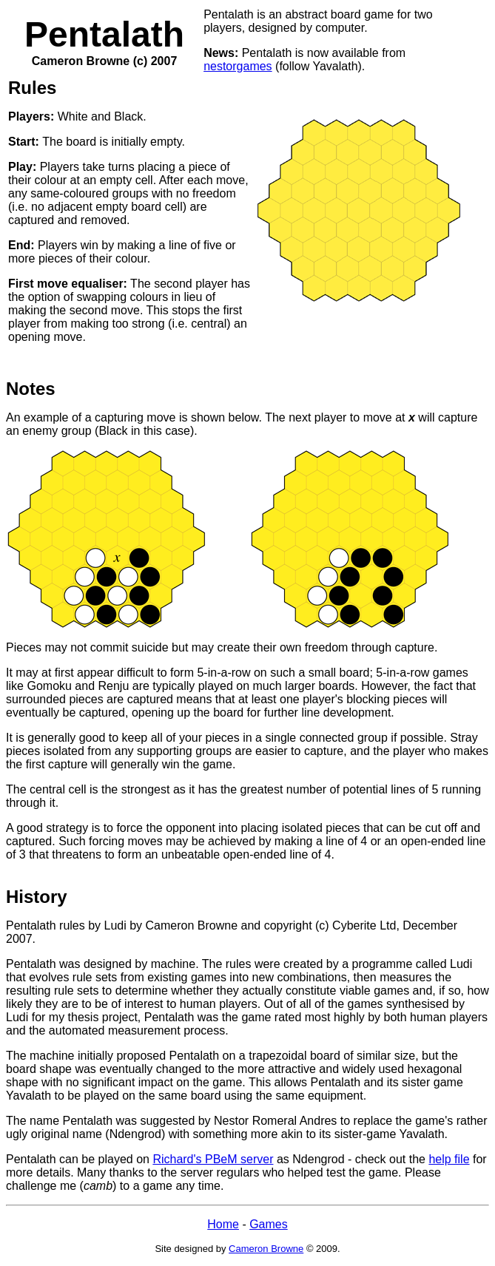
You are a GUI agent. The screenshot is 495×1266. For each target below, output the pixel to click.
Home (223, 1224)
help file (448, 1159)
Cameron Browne (266, 1248)
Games (268, 1224)
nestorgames (237, 66)
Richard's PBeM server (212, 1159)
